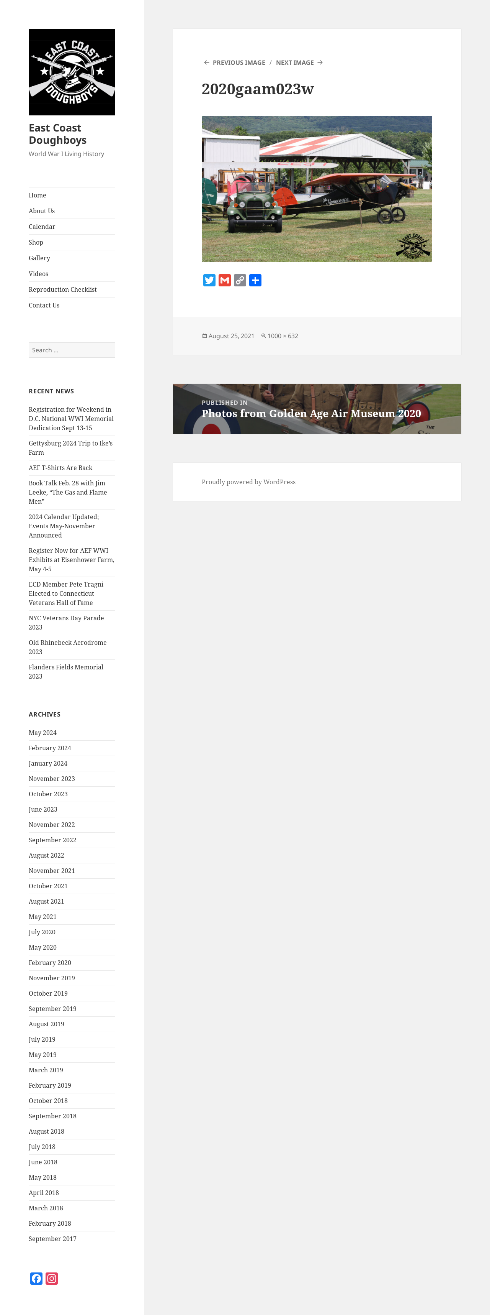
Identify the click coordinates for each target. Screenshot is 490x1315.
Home (37, 195)
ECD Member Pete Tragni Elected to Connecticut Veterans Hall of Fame (66, 593)
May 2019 (43, 1054)
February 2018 (50, 1223)
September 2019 (53, 1008)
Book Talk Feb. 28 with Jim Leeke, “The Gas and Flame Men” (68, 492)
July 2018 (42, 1146)
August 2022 (46, 855)
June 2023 (43, 809)
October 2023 (48, 794)
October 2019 (48, 993)
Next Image (295, 62)
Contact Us (44, 305)
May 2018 (43, 1177)
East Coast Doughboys (58, 133)
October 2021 (48, 886)
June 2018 (43, 1162)
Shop (36, 242)
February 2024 (50, 748)
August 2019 (46, 1024)
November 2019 (52, 978)
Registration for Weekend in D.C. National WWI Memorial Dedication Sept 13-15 (71, 418)
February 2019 (50, 1085)
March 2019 (46, 1070)
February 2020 (50, 962)
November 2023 (52, 778)
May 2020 (43, 947)
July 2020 (42, 932)
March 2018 (46, 1208)
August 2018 (46, 1131)
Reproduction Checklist (63, 289)
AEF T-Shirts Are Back (60, 468)
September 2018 (53, 1116)
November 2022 (52, 824)
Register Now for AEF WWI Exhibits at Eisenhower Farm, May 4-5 (71, 559)
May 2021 (43, 916)
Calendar (42, 226)
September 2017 (53, 1238)
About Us (42, 211)
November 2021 (52, 870)
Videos (38, 274)
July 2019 (42, 1039)
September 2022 (53, 840)
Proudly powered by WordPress (249, 482)
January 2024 (48, 763)
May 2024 (43, 732)
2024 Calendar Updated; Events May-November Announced (64, 526)
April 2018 (44, 1192)
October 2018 (48, 1100)
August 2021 (46, 901)
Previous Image (239, 62)
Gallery (39, 258)
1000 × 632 (283, 336)
